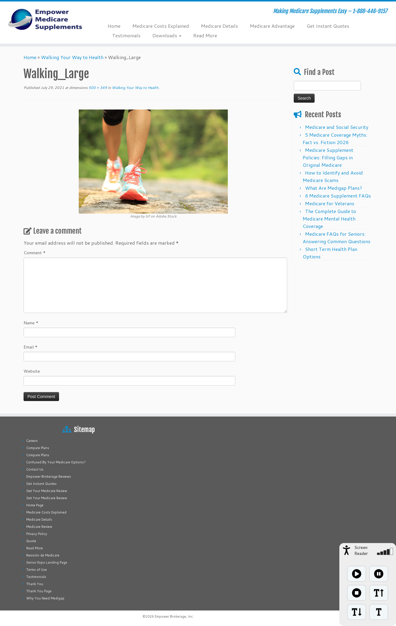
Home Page (35, 505)
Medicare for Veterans (329, 203)
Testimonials (126, 35)
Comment (35, 253)
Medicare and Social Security (336, 127)
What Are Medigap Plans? (333, 187)
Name (31, 323)
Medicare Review (39, 526)
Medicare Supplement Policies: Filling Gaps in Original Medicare (328, 157)
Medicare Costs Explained (160, 25)
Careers (32, 440)
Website (32, 371)
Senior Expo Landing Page (46, 562)
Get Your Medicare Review (46, 490)
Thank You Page (39, 591)
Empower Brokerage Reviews (48, 476)
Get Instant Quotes (328, 25)
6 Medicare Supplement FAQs (338, 195)
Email (31, 347)
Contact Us (35, 469)
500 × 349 (97, 87)
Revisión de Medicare (42, 555)
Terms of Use (36, 569)
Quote (31, 541)
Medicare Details (219, 25)
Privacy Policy (36, 533)
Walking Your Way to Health (72, 57)
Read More (205, 35)
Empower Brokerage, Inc (174, 616)
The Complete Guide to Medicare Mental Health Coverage (329, 218)
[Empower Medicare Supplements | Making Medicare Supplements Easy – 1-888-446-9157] (45, 19)
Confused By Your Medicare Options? (56, 462)
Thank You (34, 584)
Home (114, 25)
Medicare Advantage (272, 25)
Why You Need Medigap (45, 598)
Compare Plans (37, 447)
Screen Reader (361, 550)
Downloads (166, 35)
